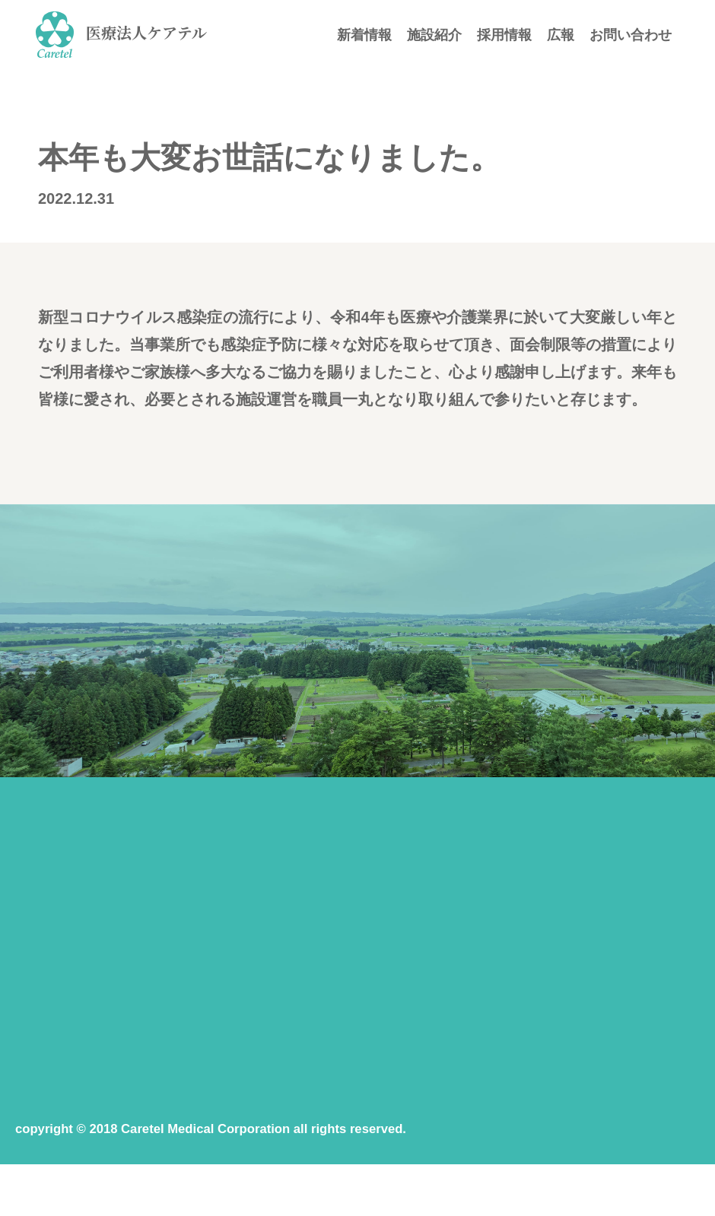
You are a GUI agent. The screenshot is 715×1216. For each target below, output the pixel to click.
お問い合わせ (630, 35)
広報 (560, 35)
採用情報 (504, 35)
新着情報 (364, 35)
